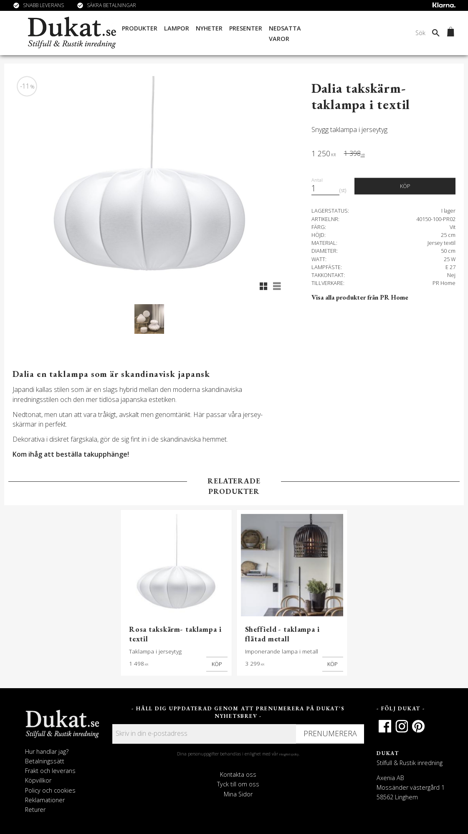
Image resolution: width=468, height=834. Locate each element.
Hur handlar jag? (46, 751)
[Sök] (435, 33)
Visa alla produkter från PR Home (359, 297)
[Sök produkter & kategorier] (376, 33)
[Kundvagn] (449, 33)
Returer (35, 810)
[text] (323, 154)
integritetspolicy (289, 754)
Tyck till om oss (238, 784)
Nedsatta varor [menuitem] (285, 33)
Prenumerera (330, 733)
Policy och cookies (50, 790)
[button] (263, 286)
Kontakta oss (238, 774)
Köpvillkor (38, 780)
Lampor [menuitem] (176, 28)
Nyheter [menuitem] (209, 28)
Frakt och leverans (50, 771)
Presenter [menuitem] (245, 28)
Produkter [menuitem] (139, 28)
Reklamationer (45, 800)
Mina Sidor (238, 794)
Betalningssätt (44, 761)
